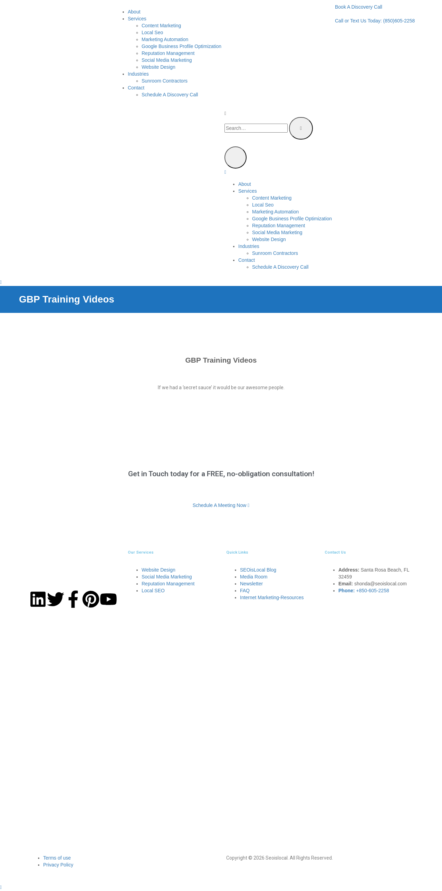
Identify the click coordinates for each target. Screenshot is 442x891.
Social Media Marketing (167, 60)
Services (137, 18)
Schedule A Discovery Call (170, 94)
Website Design (158, 67)
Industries (138, 74)
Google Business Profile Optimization (181, 46)
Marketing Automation (165, 39)
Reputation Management (168, 53)
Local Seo (152, 32)
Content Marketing (161, 25)
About (134, 12)
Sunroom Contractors (165, 81)
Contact (136, 87)
